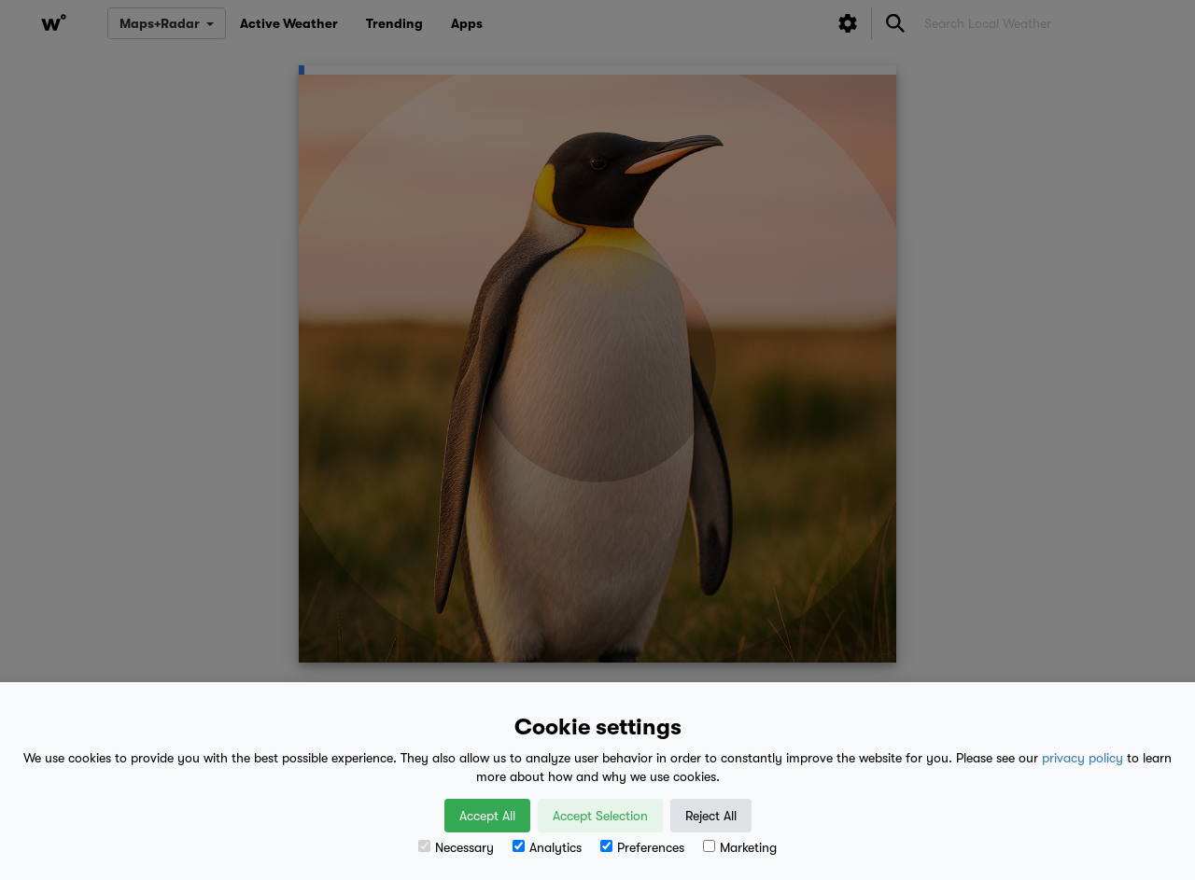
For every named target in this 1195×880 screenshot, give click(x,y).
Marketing (740, 847)
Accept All (487, 815)
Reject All (711, 815)
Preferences (642, 847)
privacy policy (1082, 757)
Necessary (456, 847)
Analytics (547, 847)
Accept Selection (600, 815)
